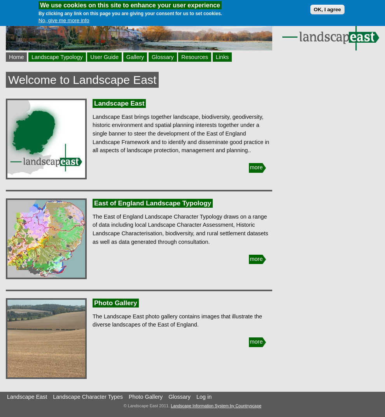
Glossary (163, 57)
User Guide (104, 57)
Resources (194, 57)
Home (16, 57)
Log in (204, 397)
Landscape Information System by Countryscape (216, 405)
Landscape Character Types (88, 397)
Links (222, 57)
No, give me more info (63, 18)
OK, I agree (327, 7)
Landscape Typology (57, 57)
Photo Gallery (115, 303)
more (256, 167)
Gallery (135, 57)
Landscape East (119, 103)
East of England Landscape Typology (152, 203)
